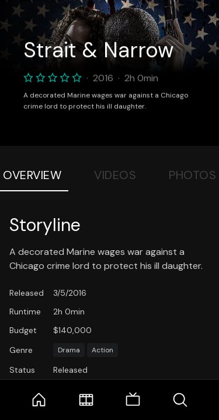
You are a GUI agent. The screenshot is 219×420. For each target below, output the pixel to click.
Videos (115, 175)
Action (102, 350)
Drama (69, 350)
